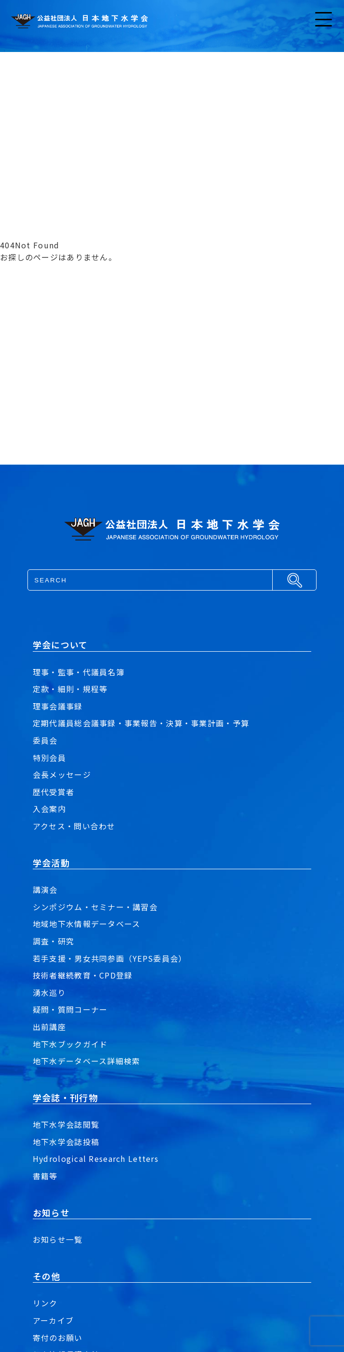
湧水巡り (49, 992)
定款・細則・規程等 (70, 689)
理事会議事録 (58, 706)
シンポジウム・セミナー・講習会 (95, 907)
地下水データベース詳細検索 (87, 1061)
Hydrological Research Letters (96, 1158)
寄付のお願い (58, 1337)
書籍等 (45, 1176)
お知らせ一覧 (58, 1239)
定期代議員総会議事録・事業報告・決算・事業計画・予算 (141, 723)
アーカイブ (53, 1320)
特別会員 (49, 757)
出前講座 (49, 1026)
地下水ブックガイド (70, 1044)
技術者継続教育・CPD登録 (83, 975)
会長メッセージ (62, 774)
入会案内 (49, 808)
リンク (45, 1303)
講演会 (45, 889)
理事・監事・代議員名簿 (78, 672)
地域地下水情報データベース (87, 923)
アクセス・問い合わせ (74, 826)
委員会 (45, 740)
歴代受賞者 (53, 792)
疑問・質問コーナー (70, 1009)
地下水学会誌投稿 (66, 1141)
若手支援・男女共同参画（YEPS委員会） (110, 958)
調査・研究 (53, 941)
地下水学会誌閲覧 (66, 1124)
